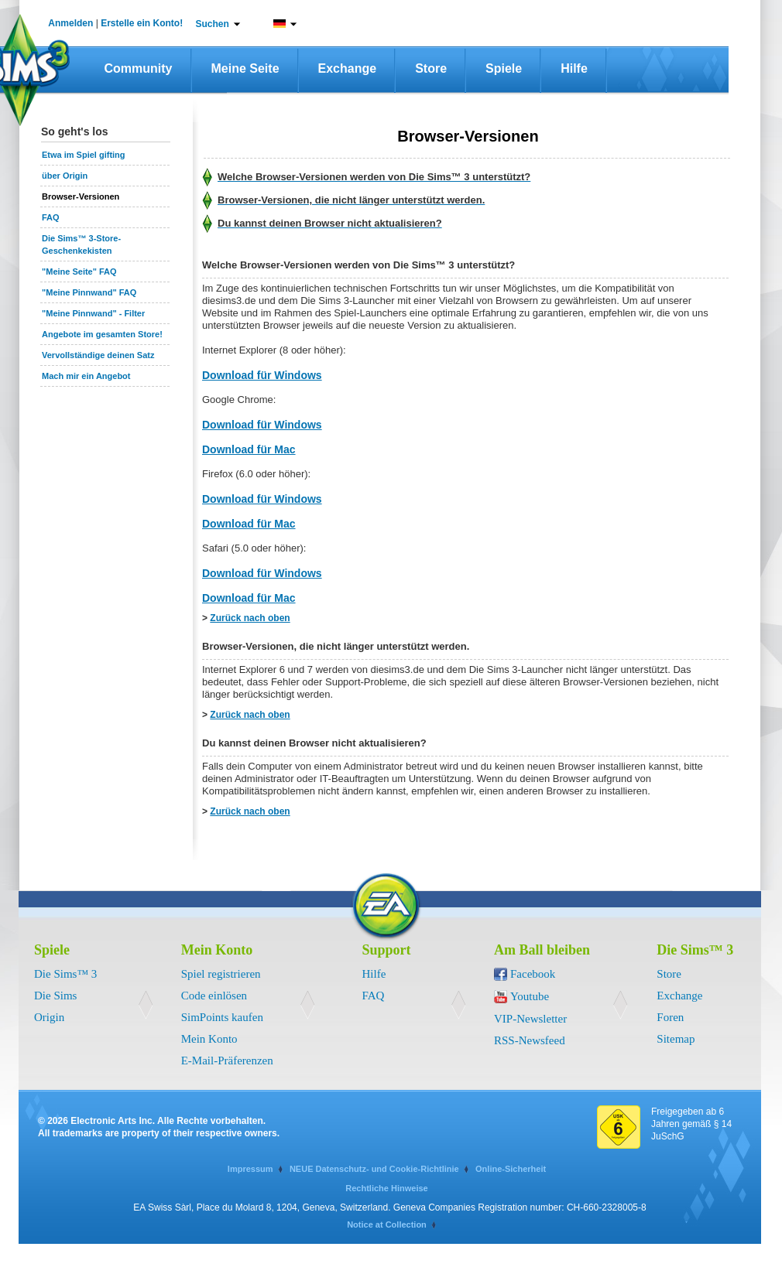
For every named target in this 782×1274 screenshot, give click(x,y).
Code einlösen (214, 995)
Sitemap (676, 1039)
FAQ (373, 995)
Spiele (503, 68)
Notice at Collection (387, 1224)
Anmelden (70, 23)
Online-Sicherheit (510, 1168)
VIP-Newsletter (530, 1019)
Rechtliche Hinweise (386, 1188)
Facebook (532, 974)
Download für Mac (249, 449)
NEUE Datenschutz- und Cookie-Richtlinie (374, 1168)
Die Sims (55, 995)
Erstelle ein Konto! (142, 23)
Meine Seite (245, 68)
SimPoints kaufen (222, 1017)
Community (139, 68)
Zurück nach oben (250, 618)
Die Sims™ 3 (65, 974)
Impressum (250, 1168)
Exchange (347, 68)
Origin (49, 1017)
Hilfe (574, 68)
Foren (670, 1017)
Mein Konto (209, 1039)
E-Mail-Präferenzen (227, 1060)
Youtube (529, 996)
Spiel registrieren (221, 974)
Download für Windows (262, 375)
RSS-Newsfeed (529, 1040)
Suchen (212, 24)
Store (431, 68)
